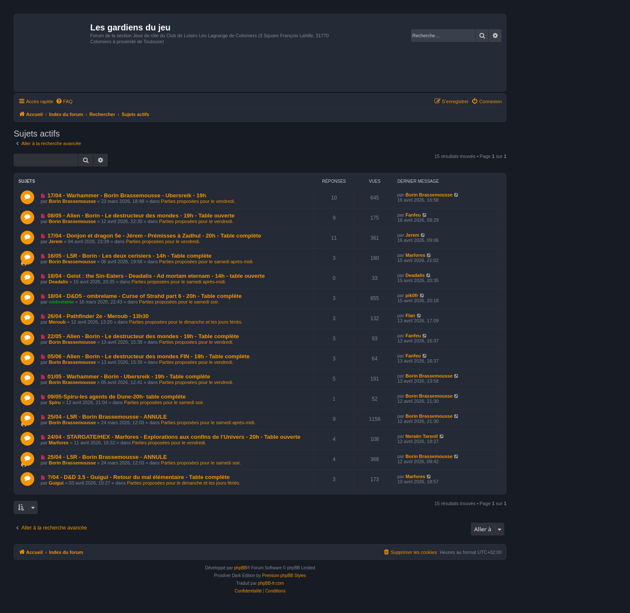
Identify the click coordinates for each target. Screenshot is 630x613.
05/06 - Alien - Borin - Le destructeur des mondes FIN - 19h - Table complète (148, 356)
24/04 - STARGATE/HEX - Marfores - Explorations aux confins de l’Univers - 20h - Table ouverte (173, 437)
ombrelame (61, 301)
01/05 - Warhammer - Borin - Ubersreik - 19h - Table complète (128, 376)
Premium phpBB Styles (284, 575)
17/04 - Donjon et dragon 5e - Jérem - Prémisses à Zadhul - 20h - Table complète (154, 235)
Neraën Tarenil (421, 436)
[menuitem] (64, 101)
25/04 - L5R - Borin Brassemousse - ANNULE (107, 417)
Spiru (55, 402)
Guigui (56, 482)
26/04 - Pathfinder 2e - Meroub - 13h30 (98, 316)
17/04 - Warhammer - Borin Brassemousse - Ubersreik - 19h (126, 195)
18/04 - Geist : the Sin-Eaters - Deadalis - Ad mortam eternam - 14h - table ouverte (156, 276)
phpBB (240, 567)
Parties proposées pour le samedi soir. (179, 301)
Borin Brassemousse (72, 201)
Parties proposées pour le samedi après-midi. (206, 261)
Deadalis (58, 281)
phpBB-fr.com (271, 583)
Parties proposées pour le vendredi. (198, 201)
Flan (410, 315)
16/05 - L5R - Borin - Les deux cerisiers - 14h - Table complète (129, 256)
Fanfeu (413, 214)
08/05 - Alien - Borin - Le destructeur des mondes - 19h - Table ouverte (141, 215)
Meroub (57, 321)
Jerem (55, 241)
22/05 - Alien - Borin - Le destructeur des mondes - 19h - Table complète (143, 336)
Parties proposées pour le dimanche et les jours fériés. (186, 321)
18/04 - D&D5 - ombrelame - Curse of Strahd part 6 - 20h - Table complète (144, 296)
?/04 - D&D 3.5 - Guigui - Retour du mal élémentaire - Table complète (138, 477)
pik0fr (411, 295)
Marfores (415, 255)
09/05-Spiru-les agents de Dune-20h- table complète (116, 396)
